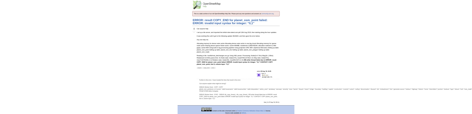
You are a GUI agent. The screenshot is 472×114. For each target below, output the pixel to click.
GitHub (244, 113)
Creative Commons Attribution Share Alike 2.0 (251, 111)
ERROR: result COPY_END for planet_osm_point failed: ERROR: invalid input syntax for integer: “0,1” (230, 22)
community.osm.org (267, 14)
